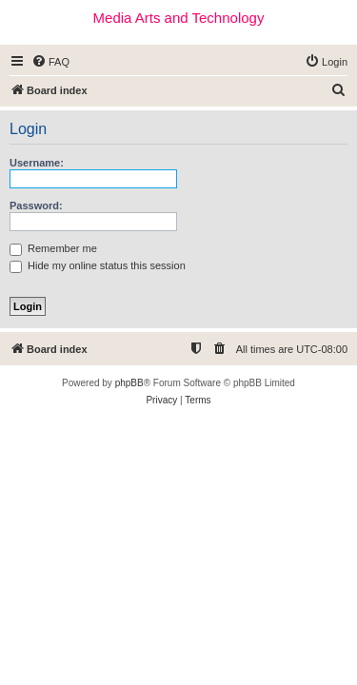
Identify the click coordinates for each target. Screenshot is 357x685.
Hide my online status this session (98, 265)
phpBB (129, 383)
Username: (37, 162)
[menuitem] (50, 61)
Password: (36, 205)
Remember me (53, 248)
